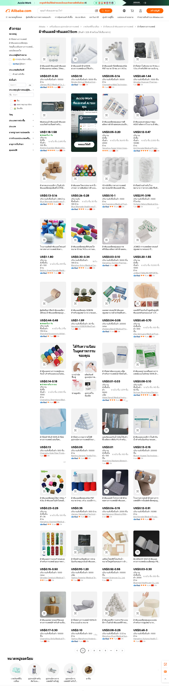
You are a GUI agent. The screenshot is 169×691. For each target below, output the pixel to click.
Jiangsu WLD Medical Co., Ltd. (53, 84)
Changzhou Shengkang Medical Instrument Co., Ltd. (53, 400)
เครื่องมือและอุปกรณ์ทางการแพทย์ (64, 26)
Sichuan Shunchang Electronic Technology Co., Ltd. (146, 392)
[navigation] (21, 339)
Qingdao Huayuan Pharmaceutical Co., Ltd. (146, 82)
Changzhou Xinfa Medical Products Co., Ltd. (53, 638)
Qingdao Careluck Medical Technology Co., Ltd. (53, 577)
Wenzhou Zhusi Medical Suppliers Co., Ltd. (115, 636)
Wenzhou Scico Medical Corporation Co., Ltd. (84, 265)
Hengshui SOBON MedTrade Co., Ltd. (84, 326)
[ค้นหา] (105, 10)
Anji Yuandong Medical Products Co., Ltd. (115, 204)
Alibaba (42, 26)
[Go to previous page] (77, 650)
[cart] (133, 11)
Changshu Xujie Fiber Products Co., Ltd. (53, 453)
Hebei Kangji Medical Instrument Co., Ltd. (115, 397)
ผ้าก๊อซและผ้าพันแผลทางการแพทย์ (118, 26)
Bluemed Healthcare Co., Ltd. (146, 583)
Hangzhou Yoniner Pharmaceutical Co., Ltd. (115, 263)
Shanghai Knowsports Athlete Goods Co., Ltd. (53, 333)
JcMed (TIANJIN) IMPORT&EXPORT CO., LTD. (146, 273)
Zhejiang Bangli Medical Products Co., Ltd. (115, 329)
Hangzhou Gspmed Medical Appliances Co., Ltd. (53, 522)
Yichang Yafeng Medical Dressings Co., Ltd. (146, 204)
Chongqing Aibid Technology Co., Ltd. (115, 84)
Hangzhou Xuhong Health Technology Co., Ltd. (146, 638)
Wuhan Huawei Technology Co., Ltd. (146, 455)
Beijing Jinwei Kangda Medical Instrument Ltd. (53, 270)
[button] (96, 10)
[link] (165, 664)
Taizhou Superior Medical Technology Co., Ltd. (84, 577)
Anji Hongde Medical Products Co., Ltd (146, 148)
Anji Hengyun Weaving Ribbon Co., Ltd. (115, 514)
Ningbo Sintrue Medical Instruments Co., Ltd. (84, 82)
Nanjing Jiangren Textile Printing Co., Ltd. (84, 455)
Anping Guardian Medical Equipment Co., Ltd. (53, 148)
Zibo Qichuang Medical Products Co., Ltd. (146, 334)
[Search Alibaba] (66, 10)
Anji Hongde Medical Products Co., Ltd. (146, 516)
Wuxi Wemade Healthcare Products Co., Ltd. (53, 201)
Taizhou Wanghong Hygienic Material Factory (84, 638)
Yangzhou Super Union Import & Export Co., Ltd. (115, 148)
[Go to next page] (122, 650)
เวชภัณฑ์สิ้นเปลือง (91, 26)
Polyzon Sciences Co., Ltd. (113, 577)
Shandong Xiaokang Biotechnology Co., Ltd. (115, 461)
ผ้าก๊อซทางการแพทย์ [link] (146, 26)
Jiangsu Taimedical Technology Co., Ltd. (84, 514)
